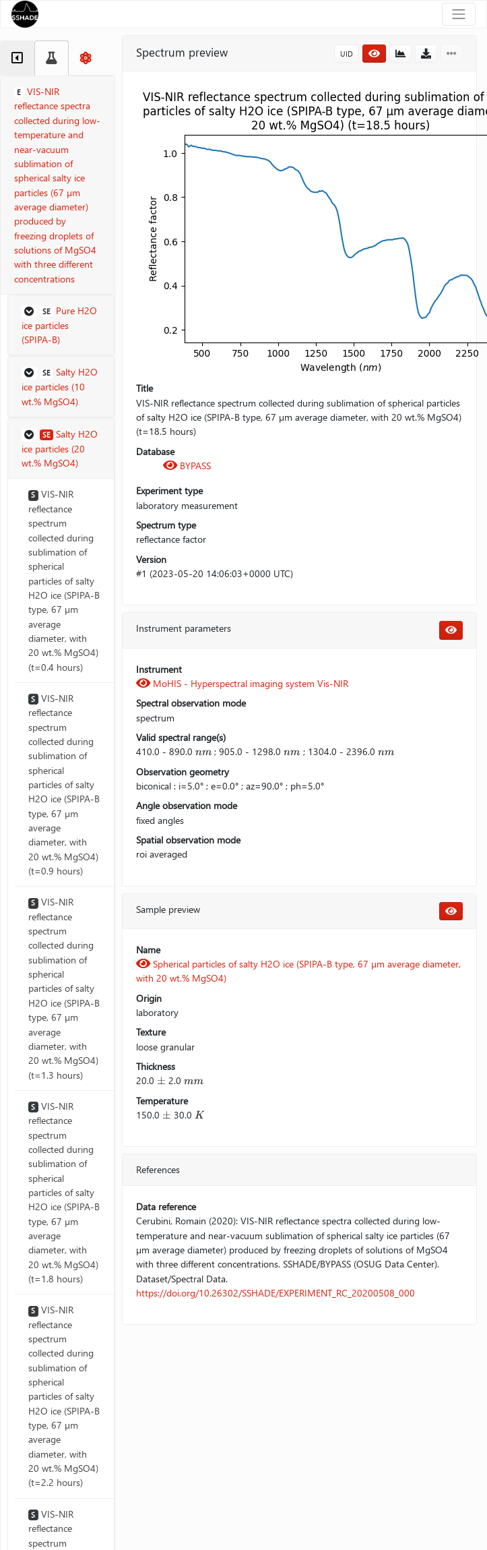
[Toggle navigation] (459, 14)
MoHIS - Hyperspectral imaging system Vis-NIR (242, 683)
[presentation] (203, 751)
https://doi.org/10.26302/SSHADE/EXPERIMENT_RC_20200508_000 (275, 1292)
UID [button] (346, 53)
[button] (61, 325)
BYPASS (187, 465)
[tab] (17, 58)
